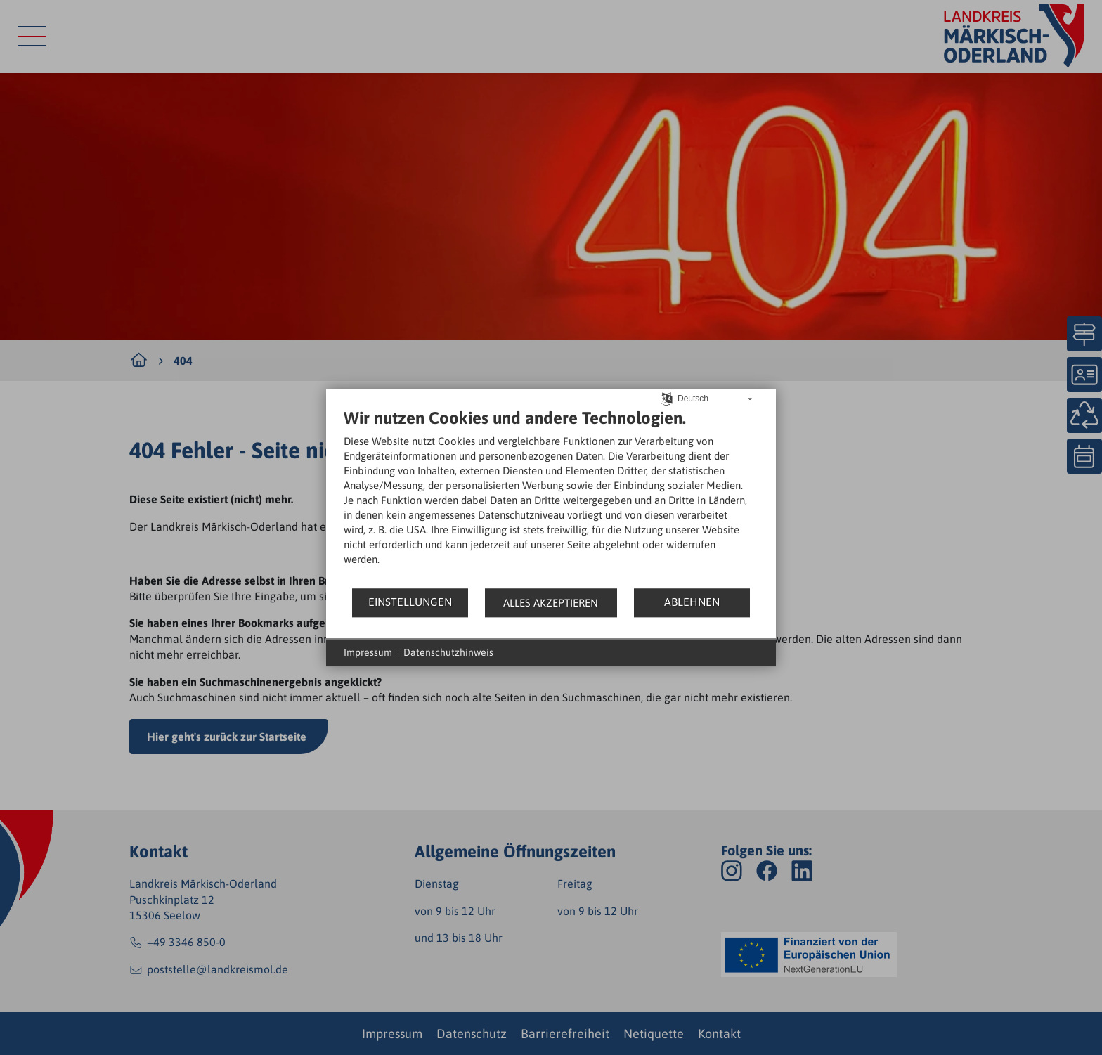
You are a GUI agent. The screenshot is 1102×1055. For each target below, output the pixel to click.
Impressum (368, 652)
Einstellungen (410, 601)
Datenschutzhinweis (448, 652)
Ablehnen (692, 601)
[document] (551, 497)
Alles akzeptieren (550, 603)
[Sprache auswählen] (666, 397)
